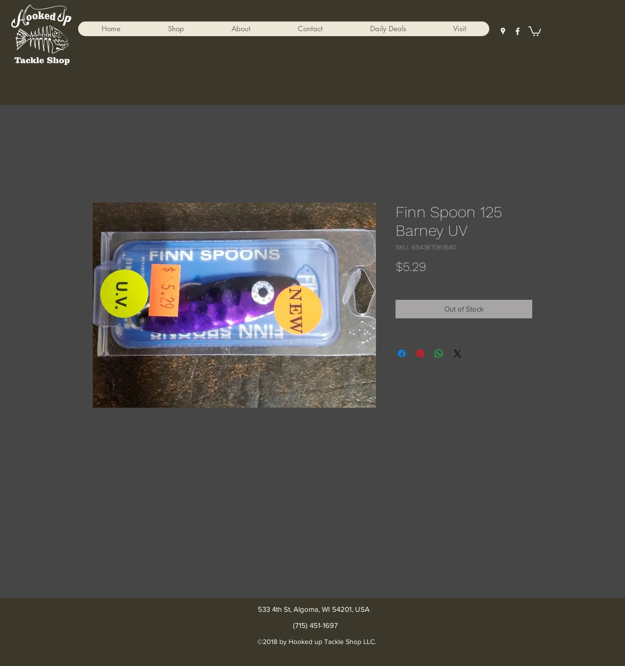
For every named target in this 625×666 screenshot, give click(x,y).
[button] (176, 28)
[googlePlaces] (503, 31)
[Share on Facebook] (402, 353)
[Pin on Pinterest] (420, 353)
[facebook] (517, 31)
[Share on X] (457, 353)
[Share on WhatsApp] (439, 353)
